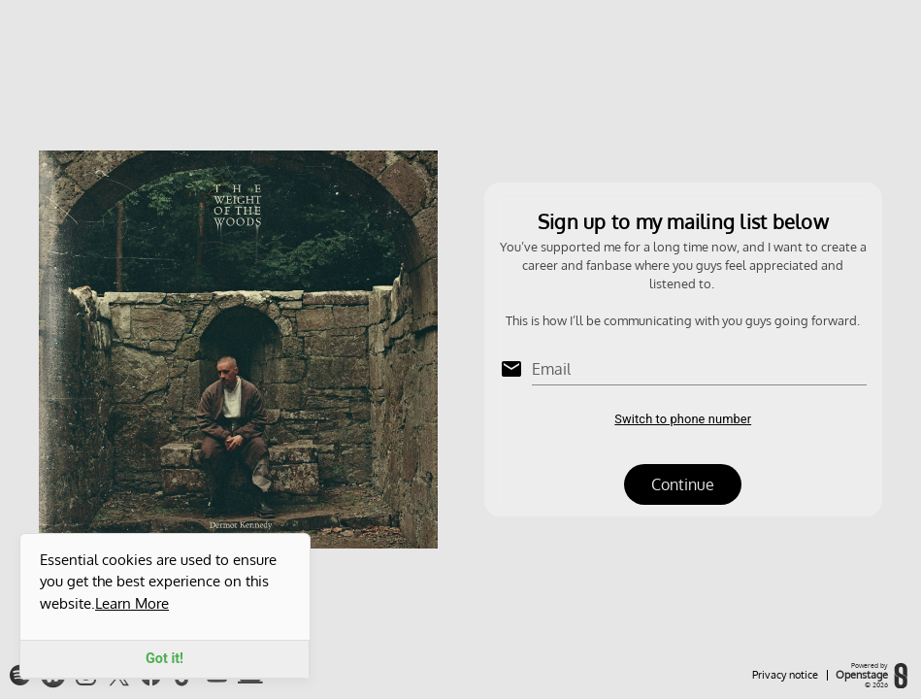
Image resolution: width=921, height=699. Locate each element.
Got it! (164, 658)
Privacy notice (785, 675)
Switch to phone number (682, 419)
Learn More (132, 603)
